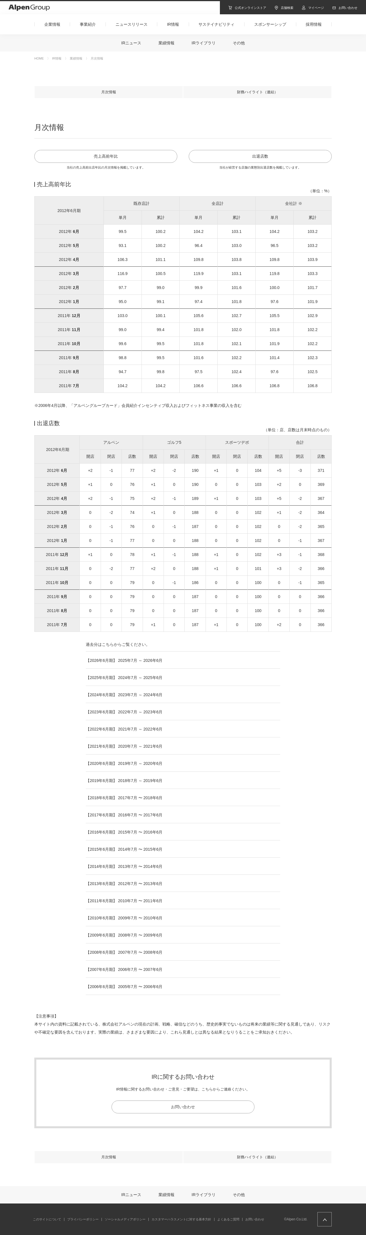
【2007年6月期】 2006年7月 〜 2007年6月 (124, 969)
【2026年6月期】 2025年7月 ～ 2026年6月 (124, 660)
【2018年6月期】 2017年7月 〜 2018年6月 (124, 797)
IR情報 (56, 58)
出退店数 (260, 156)
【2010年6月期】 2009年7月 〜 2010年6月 (124, 918)
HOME (39, 58)
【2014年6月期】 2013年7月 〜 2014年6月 (124, 866)
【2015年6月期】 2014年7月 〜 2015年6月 (124, 849)
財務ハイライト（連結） (257, 92)
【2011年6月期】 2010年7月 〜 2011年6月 (124, 900)
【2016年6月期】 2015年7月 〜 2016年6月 (124, 832)
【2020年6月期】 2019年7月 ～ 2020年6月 (124, 763)
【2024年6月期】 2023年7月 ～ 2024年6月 (124, 694)
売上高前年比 (106, 156)
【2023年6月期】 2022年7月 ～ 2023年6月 (124, 712)
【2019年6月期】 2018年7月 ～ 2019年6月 (124, 780)
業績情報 (76, 58)
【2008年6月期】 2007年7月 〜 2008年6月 (124, 952)
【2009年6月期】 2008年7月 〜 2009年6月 (124, 935)
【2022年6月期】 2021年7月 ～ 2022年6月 (124, 729)
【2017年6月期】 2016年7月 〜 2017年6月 (124, 815)
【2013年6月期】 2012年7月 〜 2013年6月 (124, 883)
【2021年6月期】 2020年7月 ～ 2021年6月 (124, 746)
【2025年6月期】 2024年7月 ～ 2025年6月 (124, 677)
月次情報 (108, 92)
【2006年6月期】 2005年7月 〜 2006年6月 (124, 986)
